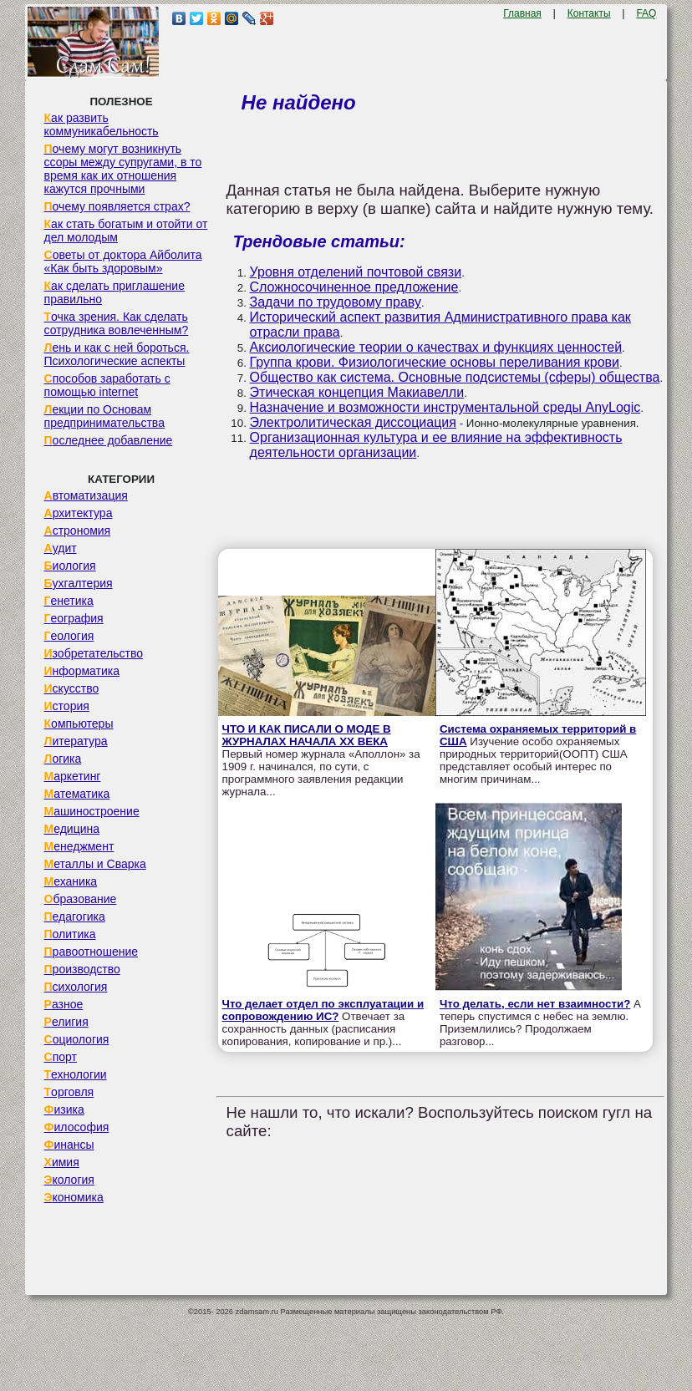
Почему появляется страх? (117, 206)
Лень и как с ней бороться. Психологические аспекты (117, 354)
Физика (64, 1109)
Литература (76, 741)
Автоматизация (86, 495)
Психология (76, 986)
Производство (82, 969)
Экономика (74, 1197)
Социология (76, 1039)
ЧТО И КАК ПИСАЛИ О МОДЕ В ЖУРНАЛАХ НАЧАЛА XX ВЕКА (306, 735)
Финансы (69, 1144)
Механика (71, 881)
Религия (66, 1021)
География (74, 618)
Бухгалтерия (78, 583)
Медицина (72, 828)
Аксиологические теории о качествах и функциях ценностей (436, 347)
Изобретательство (94, 653)
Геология (69, 635)
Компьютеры (79, 723)
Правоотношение (91, 951)
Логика (63, 758)
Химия (61, 1162)
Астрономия (77, 530)
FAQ (646, 13)
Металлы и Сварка (95, 864)
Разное (64, 1004)
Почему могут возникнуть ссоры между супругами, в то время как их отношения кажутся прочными (123, 168)
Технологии (75, 1074)
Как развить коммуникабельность (101, 124)
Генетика (69, 600)
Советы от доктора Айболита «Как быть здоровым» (123, 261)
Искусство (71, 688)
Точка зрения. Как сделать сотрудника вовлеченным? (116, 323)
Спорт (60, 1057)
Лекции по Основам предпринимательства (104, 416)
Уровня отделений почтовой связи (356, 272)
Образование (80, 899)
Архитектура (78, 513)
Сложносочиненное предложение (354, 287)
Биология (70, 565)
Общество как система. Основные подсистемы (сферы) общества (455, 377)
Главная (522, 13)
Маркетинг (72, 776)
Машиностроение (92, 811)
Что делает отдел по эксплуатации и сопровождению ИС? (323, 1010)
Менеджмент (79, 846)
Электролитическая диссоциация (353, 422)
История (66, 706)
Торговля (69, 1092)
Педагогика (74, 916)
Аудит (60, 548)
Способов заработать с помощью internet (107, 385)
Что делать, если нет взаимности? (535, 1004)
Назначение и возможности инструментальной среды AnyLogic (445, 407)
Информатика (82, 671)
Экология (69, 1179)
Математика (77, 793)
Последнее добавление (108, 440)
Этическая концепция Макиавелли (357, 392)
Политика (70, 934)
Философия (76, 1127)
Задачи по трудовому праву (335, 302)
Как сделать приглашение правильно (114, 292)
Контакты (589, 13)
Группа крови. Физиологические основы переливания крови (434, 362)
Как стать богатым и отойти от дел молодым (126, 230)
